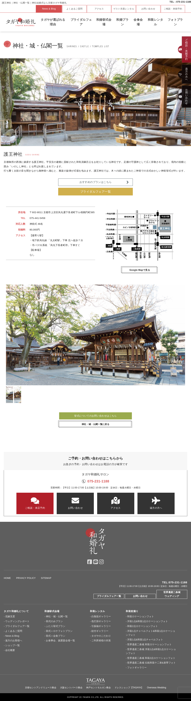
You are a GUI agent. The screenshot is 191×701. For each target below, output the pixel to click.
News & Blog (49, 8)
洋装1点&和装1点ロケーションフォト (147, 621)
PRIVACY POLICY (26, 578)
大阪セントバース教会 (71, 687)
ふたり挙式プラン (55, 626)
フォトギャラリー (137, 667)
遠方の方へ (156, 503)
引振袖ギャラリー (101, 626)
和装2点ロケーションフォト (142, 626)
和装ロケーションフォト (140, 616)
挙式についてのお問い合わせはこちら (95, 415)
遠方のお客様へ (13, 640)
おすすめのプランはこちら (95, 182)
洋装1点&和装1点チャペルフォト (145, 639)
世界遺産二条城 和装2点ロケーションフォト (151, 658)
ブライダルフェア (81, 22)
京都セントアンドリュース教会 (40, 687)
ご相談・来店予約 (35, 503)
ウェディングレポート (17, 621)
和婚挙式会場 (104, 22)
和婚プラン (122, 22)
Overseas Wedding (156, 687)
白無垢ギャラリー (101, 616)
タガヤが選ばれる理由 (53, 22)
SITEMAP (46, 578)
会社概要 (10, 650)
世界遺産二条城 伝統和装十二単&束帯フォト (151, 662)
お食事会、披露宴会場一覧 (60, 640)
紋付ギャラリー (99, 631)
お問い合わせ (148, 8)
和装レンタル (155, 22)
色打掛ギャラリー (101, 621)
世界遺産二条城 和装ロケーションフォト (149, 644)
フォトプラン (175, 22)
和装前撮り (132, 611)
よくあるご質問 (74, 8)
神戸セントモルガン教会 (98, 687)
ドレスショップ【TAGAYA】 (129, 687)
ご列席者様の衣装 (101, 640)
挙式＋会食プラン (55, 635)
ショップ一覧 (12, 645)
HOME (7, 578)
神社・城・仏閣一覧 (57, 616)
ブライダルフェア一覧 (95, 191)
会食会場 (138, 22)
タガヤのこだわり (101, 635)
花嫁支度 (10, 616)
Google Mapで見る (139, 270)
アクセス (99, 8)
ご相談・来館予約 (173, 8)
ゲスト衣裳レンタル (123, 8)
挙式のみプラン (54, 621)
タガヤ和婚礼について (16, 611)
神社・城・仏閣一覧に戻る (95, 424)
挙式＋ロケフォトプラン (59, 631)
